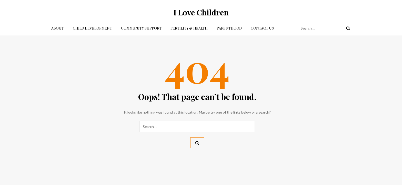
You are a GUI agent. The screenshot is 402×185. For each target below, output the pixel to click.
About (57, 28)
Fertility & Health (189, 28)
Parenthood (229, 28)
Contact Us (262, 28)
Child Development (92, 28)
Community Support (141, 28)
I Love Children (201, 12)
